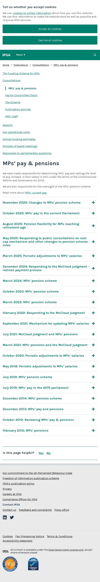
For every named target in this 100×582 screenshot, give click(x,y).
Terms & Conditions (60, 536)
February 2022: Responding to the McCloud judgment (44, 313)
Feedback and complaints (35, 510)
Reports (8, 125)
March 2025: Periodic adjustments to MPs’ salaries (42, 256)
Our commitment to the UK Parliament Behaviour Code (37, 473)
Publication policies (18, 109)
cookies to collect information (32, 13)
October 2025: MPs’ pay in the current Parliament (41, 213)
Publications (21, 64)
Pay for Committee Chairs (21, 95)
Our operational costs (16, 132)
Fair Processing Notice (29, 536)
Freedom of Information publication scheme (31, 478)
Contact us (9, 510)
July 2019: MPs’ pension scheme (27, 377)
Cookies (8, 536)
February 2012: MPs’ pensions (25, 430)
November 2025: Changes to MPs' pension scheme (42, 202)
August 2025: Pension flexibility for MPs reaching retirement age (46, 225)
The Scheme (12, 102)
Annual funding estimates (19, 139)
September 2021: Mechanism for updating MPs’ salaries (46, 323)
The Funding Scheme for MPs (21, 73)
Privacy (7, 488)
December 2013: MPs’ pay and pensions (33, 409)
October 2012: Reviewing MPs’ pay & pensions (38, 420)
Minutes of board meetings (20, 146)
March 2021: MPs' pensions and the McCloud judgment (45, 345)
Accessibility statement (17, 540)
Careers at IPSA (12, 494)
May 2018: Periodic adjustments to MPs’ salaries (40, 366)
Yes (41, 453)
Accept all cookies (50, 29)
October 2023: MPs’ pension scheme (31, 291)
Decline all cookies (50, 40)
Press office (61, 510)
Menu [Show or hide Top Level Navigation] (19, 54)
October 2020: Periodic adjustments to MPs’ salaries (43, 355)
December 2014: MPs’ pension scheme (32, 398)
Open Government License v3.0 (66, 549)
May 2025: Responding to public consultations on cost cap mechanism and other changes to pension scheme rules (46, 241)
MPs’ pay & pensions (66, 64)
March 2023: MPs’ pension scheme (30, 302)
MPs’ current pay (35, 192)
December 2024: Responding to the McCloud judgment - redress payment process (46, 268)
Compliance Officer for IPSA (20, 499)
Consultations (41, 64)
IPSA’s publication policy (18, 483)
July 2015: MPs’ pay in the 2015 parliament (35, 387)
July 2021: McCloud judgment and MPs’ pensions (40, 334)
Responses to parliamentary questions (27, 153)
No (48, 453)
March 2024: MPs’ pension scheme (30, 280)
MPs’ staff (11, 116)
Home (6, 64)
